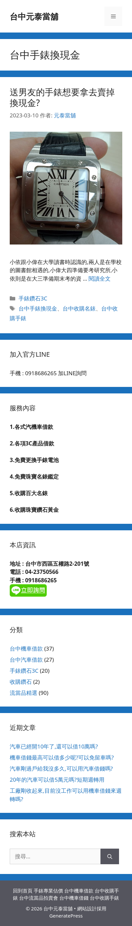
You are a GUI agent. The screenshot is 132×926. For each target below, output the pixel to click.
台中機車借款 (26, 648)
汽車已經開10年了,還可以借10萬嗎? (54, 746)
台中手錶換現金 (37, 308)
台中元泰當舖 (34, 16)
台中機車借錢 (74, 897)
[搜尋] (110, 856)
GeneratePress (66, 915)
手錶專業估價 (48, 890)
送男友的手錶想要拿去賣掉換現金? (62, 97)
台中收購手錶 (104, 897)
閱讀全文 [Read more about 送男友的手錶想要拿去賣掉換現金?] (100, 278)
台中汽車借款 (26, 659)
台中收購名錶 (79, 308)
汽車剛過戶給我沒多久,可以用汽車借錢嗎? (61, 768)
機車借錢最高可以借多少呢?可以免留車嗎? (62, 757)
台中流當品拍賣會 (38, 897)
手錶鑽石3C (32, 298)
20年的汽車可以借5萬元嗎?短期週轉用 (57, 779)
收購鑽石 (21, 681)
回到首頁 (22, 890)
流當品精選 (23, 692)
